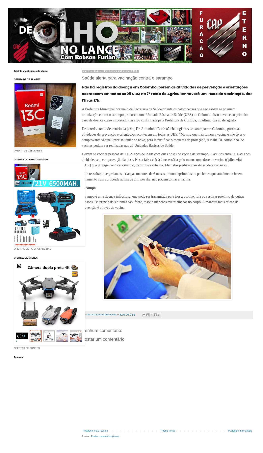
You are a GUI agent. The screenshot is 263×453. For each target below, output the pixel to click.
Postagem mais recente (95, 430)
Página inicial (168, 430)
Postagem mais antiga (240, 430)
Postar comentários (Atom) (105, 436)
